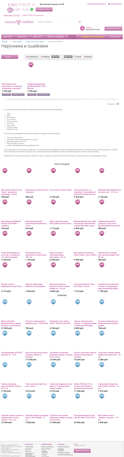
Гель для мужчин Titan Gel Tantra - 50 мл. (84, 278)
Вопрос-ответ (46, 449)
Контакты (115, 30)
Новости (28, 451)
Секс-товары (17, 34)
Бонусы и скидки (47, 446)
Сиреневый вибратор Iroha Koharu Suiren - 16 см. (108, 379)
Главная (4, 34)
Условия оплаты (63, 446)
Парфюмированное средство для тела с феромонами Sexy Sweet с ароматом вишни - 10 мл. (109, 216)
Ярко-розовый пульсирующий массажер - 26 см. (58, 248)
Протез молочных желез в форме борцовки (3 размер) (85, 347)
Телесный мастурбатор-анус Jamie (36, 378)
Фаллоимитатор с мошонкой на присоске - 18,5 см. (36, 248)
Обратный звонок (44, 9)
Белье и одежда (55, 30)
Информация (46, 444)
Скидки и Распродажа (92, 30)
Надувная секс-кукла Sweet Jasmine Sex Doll (60, 315)
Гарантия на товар (64, 452)
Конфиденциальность (65, 454)
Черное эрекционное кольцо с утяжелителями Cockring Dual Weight (85, 316)
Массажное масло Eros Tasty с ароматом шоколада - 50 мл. (11, 185)
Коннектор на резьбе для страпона (36, 184)
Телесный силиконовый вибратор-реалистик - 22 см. (109, 347)
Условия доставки (61, 449)
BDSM (72, 30)
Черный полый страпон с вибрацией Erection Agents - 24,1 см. (12, 410)
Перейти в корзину (113, 21)
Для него (22, 30)
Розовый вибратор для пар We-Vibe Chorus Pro (84, 409)
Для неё (8, 30)
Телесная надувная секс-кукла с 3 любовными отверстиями (61, 379)
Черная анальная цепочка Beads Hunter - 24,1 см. (11, 379)
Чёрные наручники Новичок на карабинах (35, 278)
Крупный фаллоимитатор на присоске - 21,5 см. (109, 184)
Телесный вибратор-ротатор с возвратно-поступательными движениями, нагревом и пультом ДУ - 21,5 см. (12, 248)
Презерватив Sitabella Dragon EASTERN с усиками (11, 216)
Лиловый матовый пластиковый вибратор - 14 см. (36, 216)
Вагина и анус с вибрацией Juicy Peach (11, 278)
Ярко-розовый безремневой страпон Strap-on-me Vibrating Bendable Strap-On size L (12, 316)
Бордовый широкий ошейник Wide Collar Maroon (36, 79)
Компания (29, 444)
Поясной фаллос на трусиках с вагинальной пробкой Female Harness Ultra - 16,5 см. (85, 185)
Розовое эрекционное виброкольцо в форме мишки (108, 316)
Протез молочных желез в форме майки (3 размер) (36, 347)
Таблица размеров (44, 451)
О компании (29, 446)
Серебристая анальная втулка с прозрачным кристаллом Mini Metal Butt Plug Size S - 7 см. (108, 279)
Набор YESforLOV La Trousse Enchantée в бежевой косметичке (83, 379)
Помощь (61, 444)
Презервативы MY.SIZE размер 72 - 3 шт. (11, 346)
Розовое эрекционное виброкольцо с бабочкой (36, 315)
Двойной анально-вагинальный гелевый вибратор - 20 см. (60, 279)
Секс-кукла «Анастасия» (61, 183)
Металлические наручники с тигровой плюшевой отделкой (12, 79)
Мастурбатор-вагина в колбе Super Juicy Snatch (85, 247)
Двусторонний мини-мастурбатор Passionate (60, 215)
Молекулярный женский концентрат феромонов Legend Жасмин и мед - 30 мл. (85, 216)
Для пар (37, 30)
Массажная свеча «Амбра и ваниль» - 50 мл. (108, 410)
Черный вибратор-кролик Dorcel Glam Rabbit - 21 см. (36, 410)
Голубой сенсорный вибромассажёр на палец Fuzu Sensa (61, 410)
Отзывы (44, 454)
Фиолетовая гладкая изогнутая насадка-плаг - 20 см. (109, 248)
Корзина (89, 20)
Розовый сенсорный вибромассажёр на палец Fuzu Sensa (61, 347)
